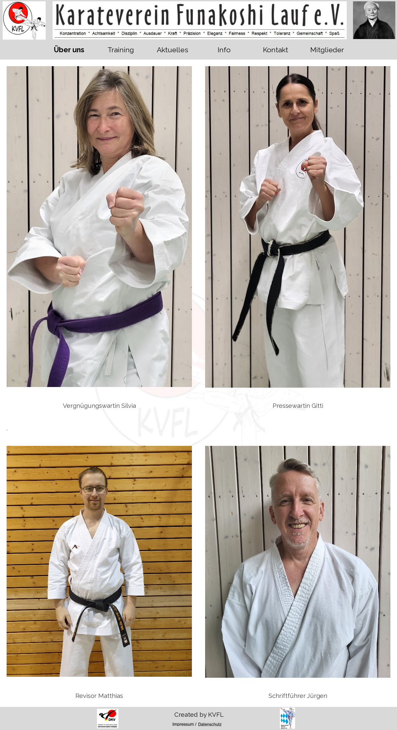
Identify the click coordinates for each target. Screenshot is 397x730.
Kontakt (275, 50)
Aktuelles (172, 50)
